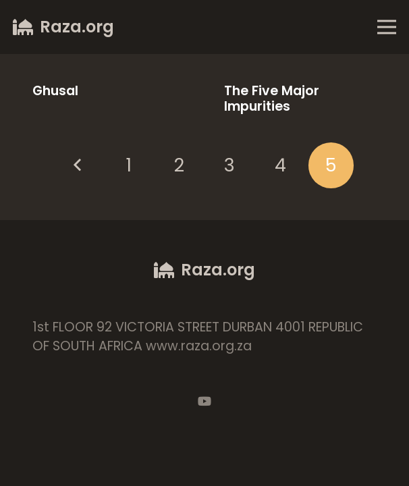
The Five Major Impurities (271, 98)
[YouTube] (204, 401)
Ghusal (55, 91)
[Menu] (386, 27)
